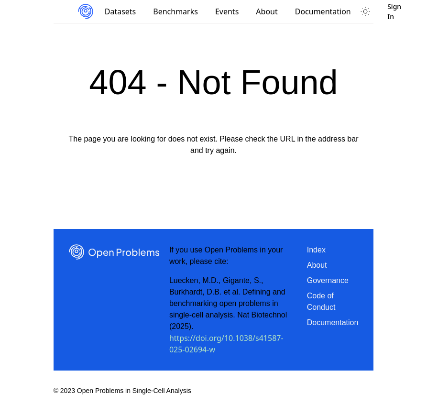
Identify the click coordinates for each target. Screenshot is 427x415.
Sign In (394, 11)
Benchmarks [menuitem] (175, 11)
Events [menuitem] (227, 11)
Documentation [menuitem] (323, 11)
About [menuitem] (266, 11)
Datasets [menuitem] (120, 11)
